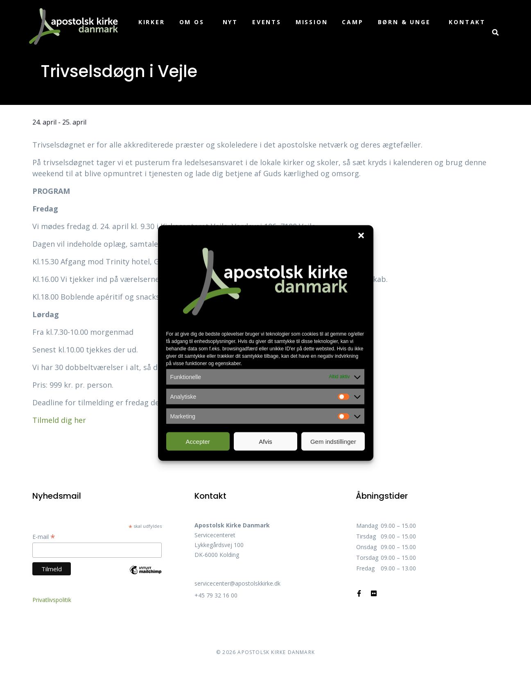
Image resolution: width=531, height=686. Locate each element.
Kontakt (467, 22)
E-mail (43, 536)
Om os (191, 22)
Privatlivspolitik (51, 600)
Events (266, 22)
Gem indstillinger (333, 441)
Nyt (230, 22)
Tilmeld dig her (59, 420)
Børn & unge (404, 22)
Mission (312, 22)
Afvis (265, 441)
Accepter (198, 441)
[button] (361, 236)
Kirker (151, 22)
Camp (352, 22)
